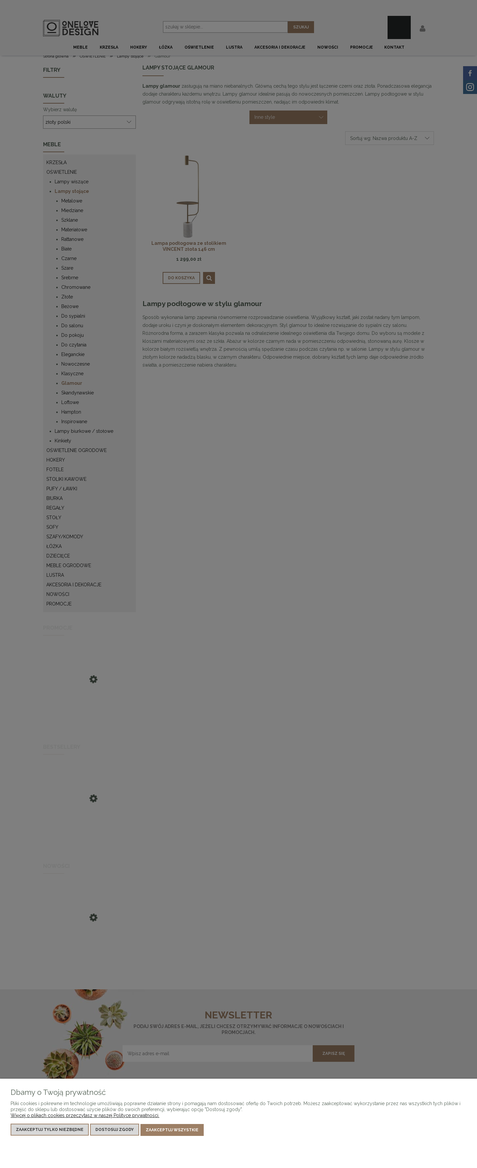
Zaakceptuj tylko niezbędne (49, 1130)
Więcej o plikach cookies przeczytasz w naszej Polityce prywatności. (85, 1116)
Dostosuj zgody (114, 1130)
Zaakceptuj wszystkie (172, 1130)
